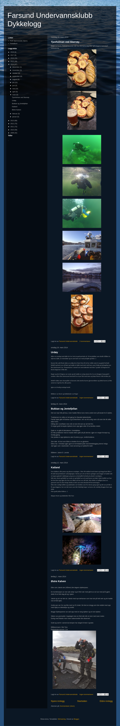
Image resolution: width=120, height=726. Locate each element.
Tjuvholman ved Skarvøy (65, 42)
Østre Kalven (58, 581)
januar (14, 117)
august (15, 79)
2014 (13, 64)
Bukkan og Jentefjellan (64, 408)
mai (13, 89)
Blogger (76, 719)
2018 (13, 52)
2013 (13, 120)
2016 (13, 58)
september (16, 76)
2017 (13, 55)
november (16, 70)
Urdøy (54, 352)
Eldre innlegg (106, 701)
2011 (13, 127)
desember (16, 67)
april (14, 92)
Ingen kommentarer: (87, 398)
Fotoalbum (13, 43)
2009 (13, 133)
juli (13, 82)
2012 (13, 123)
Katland (55, 467)
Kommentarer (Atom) (67, 706)
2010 (13, 130)
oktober (15, 73)
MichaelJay (62, 719)
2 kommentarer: (85, 341)
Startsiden (82, 701)
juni (13, 85)
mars (14, 95)
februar (15, 114)
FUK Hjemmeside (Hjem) (18, 41)
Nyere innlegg (58, 701)
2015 (13, 61)
